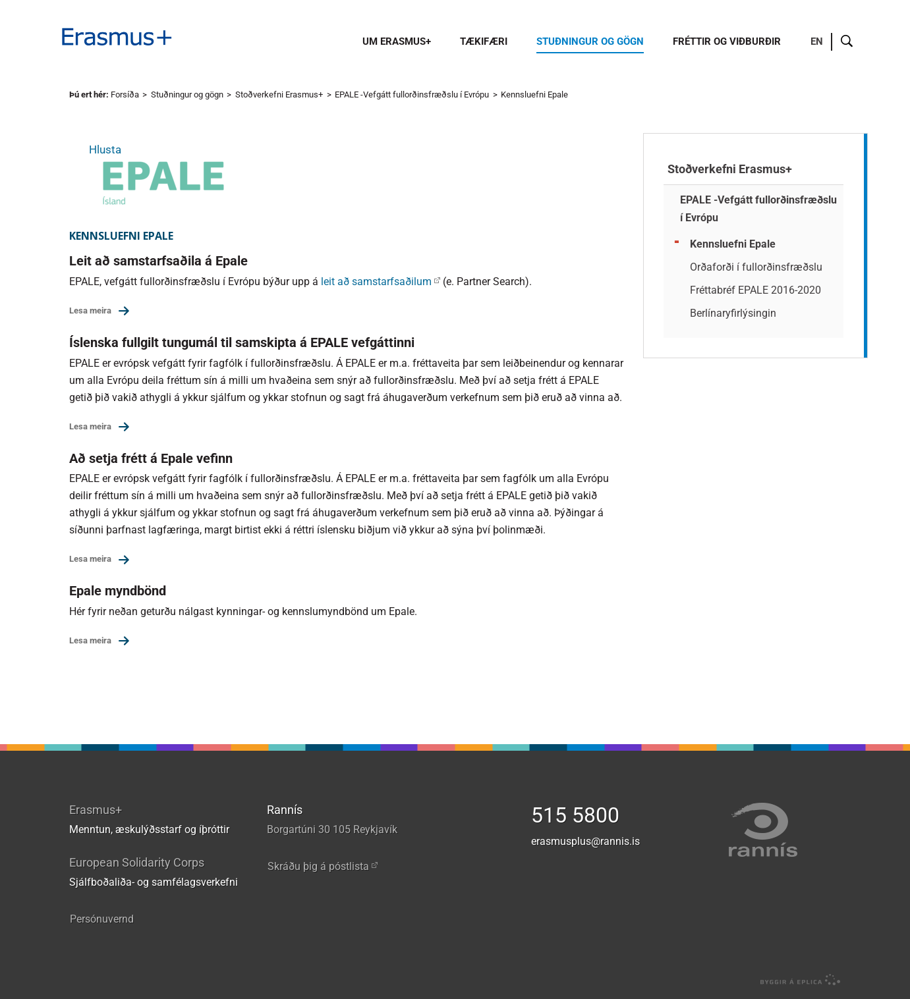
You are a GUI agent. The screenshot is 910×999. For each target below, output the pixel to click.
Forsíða (125, 94)
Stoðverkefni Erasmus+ (279, 94)
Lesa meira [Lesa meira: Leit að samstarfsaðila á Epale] (90, 310)
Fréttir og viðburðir (727, 41)
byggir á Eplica (797, 979)
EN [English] (816, 41)
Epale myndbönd (117, 591)
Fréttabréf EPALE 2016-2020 (755, 290)
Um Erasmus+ (396, 41)
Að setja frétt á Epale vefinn (151, 458)
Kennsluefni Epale (534, 94)
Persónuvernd (102, 919)
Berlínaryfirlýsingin (733, 313)
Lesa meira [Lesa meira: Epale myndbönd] (90, 640)
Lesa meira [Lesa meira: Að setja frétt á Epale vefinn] (90, 559)
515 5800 (575, 815)
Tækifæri (483, 41)
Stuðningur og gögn (187, 94)
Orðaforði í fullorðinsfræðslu (756, 267)
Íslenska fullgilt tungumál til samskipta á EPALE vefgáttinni (241, 342)
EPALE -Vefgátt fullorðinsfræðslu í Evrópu (412, 94)
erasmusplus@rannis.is (585, 841)
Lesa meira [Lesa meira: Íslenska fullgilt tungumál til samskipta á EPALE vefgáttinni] (90, 426)
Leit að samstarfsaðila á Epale (158, 261)
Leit (847, 42)
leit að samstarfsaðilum (376, 281)
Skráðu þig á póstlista (318, 866)
